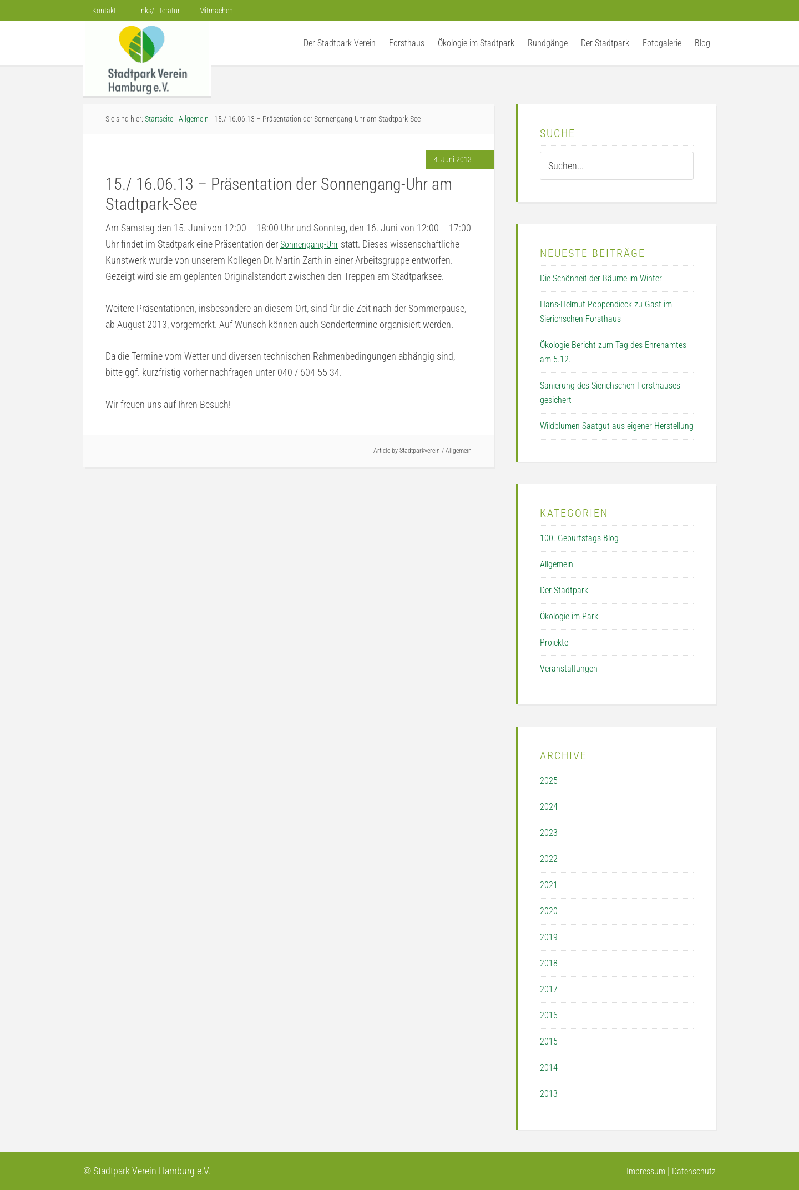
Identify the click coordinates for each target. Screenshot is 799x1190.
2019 (549, 937)
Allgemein (459, 451)
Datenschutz (691, 1171)
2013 (549, 1093)
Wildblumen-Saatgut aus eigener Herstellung (617, 426)
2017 (549, 989)
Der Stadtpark (564, 590)
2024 (549, 806)
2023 (549, 833)
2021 (549, 885)
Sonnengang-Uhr (312, 244)
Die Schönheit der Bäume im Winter (601, 278)
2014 (549, 1067)
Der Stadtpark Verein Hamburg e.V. (147, 58)
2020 (549, 911)
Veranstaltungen (569, 668)
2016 (549, 1015)
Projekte (554, 642)
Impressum (639, 1171)
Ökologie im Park (569, 616)
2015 (549, 1041)
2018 (549, 963)
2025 (549, 780)
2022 (549, 859)
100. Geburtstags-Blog (579, 538)
